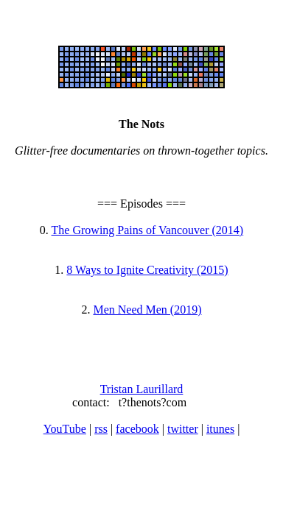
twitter (182, 429)
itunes (220, 429)
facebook (137, 429)
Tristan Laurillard (142, 389)
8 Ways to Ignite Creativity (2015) (147, 270)
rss (101, 429)
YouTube (64, 429)
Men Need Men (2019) (147, 309)
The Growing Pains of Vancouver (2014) (148, 230)
